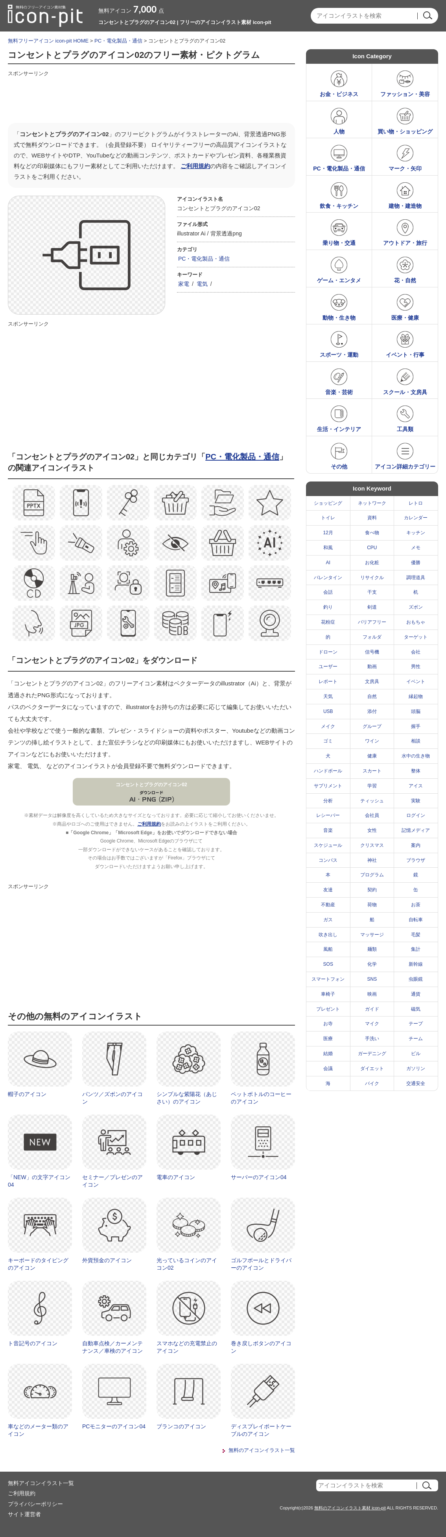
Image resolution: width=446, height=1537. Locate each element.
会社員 (372, 815)
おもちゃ (415, 622)
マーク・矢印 (405, 168)
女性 (372, 830)
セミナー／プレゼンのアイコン (112, 1181)
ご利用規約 (195, 166)
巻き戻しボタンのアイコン (261, 1347)
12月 (328, 532)
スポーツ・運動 (339, 355)
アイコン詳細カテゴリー (405, 466)
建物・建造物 (405, 206)
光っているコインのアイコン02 (187, 1264)
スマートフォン (328, 979)
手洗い (372, 1038)
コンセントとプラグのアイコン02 (151, 784)
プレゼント (328, 1009)
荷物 (372, 904)
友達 (328, 890)
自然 (372, 696)
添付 (372, 711)
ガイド (372, 1009)
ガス (328, 919)
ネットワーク (372, 503)
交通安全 (415, 1083)
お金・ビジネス (339, 94)
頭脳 (415, 711)
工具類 (405, 429)
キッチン (415, 532)
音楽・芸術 (339, 392)
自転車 (416, 919)
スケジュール (328, 845)
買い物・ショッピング (405, 131)
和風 (328, 547)
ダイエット (372, 1068)
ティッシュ (372, 801)
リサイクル (372, 577)
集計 (415, 949)
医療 (328, 1038)
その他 (339, 466)
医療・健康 (405, 318)
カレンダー (416, 517)
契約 (372, 890)
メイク (328, 726)
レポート (328, 681)
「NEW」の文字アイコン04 (39, 1181)
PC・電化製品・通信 (118, 41)
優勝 (415, 562)
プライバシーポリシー (35, 1504)
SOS (328, 964)
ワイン (372, 741)
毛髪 (415, 934)
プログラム (372, 875)
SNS (372, 979)
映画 (372, 994)
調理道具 (415, 577)
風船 (328, 949)
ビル (415, 1053)
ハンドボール (328, 771)
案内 (415, 845)
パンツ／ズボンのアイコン (112, 1098)
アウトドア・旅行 (405, 243)
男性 (415, 666)
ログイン (415, 815)
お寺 (328, 1023)
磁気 (415, 1009)
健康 (372, 756)
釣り (328, 607)
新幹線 (416, 964)
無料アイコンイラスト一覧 (41, 1483)
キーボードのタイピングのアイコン (38, 1264)
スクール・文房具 (405, 392)
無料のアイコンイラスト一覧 (262, 1450)
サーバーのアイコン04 (259, 1177)
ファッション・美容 (405, 94)
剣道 (372, 607)
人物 (339, 131)
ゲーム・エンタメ (339, 280)
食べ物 (372, 532)
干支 (372, 592)
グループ (372, 726)
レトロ (416, 503)
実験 (415, 801)
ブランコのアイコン (181, 1426)
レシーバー (328, 815)
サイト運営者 (24, 1514)
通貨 (415, 994)
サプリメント (328, 786)
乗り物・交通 (339, 243)
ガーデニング (372, 1053)
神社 (372, 860)
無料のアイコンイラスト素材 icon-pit (350, 1508)
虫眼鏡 (416, 979)
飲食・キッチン (339, 206)
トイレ (328, 517)
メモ (415, 547)
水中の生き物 (416, 756)
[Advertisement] (151, 97)
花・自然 (405, 280)
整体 (415, 771)
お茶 (415, 904)
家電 (183, 284)
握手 (415, 726)
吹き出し (328, 934)
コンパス (328, 860)
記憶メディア (416, 830)
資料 (372, 517)
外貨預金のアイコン (107, 1260)
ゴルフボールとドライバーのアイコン (261, 1264)
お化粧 (372, 562)
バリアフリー (372, 622)
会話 (328, 592)
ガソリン (415, 1068)
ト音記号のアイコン (32, 1343)
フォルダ (372, 637)
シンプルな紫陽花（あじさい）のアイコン (187, 1098)
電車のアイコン (176, 1177)
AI (328, 562)
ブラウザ (415, 860)
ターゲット (416, 637)
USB (328, 711)
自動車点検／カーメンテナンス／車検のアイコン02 (112, 1351)
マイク (372, 1023)
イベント (415, 681)
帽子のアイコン (27, 1094)
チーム (416, 1038)
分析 (328, 801)
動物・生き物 (339, 318)
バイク (372, 1083)
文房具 (372, 681)
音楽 (328, 830)
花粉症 (328, 622)
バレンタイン (328, 577)
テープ (416, 1023)
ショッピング (328, 503)
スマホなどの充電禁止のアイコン (187, 1347)
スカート (372, 771)
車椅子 (328, 994)
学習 (372, 786)
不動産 (328, 904)
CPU (372, 547)
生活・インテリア (339, 429)
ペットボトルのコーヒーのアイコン (261, 1098)
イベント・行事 (405, 355)
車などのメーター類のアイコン (38, 1430)
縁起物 (416, 696)
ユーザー (328, 666)
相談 (415, 741)
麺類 (372, 949)
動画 (372, 666)
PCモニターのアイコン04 (114, 1426)
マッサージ (372, 934)
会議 (328, 1068)
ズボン (416, 607)
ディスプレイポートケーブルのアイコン (261, 1430)
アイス (416, 786)
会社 (415, 652)
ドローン (328, 652)
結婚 (328, 1053)
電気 (202, 284)
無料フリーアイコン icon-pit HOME (48, 41)
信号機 (372, 652)
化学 (372, 964)
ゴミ (328, 741)
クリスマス (372, 845)
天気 (328, 696)
